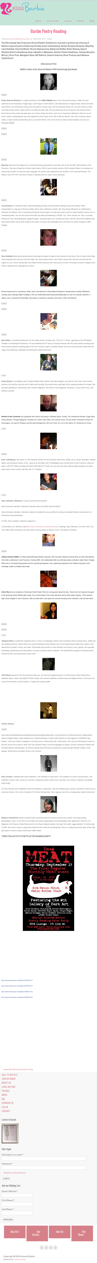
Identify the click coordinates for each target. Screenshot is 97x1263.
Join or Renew (8, 1078)
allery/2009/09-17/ (26, 980)
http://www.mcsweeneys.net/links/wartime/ (42, 527)
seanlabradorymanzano (21, 39)
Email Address (10, 1191)
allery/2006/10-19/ (17, 991)
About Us (6, 1082)
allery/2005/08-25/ (17, 997)
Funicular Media (20, 1259)
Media (4, 1094)
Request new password (15, 1172)
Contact (6, 1111)
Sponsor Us (8, 1103)
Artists (67, 21)
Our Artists (36, 1233)
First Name (8, 1200)
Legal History (8, 1086)
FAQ (3, 1099)
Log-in (5, 1107)
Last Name (8, 1209)
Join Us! (60, 1231)
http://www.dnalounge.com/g (10, 980)
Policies (6, 1090)
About (38, 21)
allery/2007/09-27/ (17, 986)
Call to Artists (10, 1074)
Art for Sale (53, 21)
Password (7, 1163)
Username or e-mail (12, 1154)
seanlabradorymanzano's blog (18, 1069)
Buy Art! (15, 1231)
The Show (82, 1233)
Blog (92, 21)
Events (80, 21)
